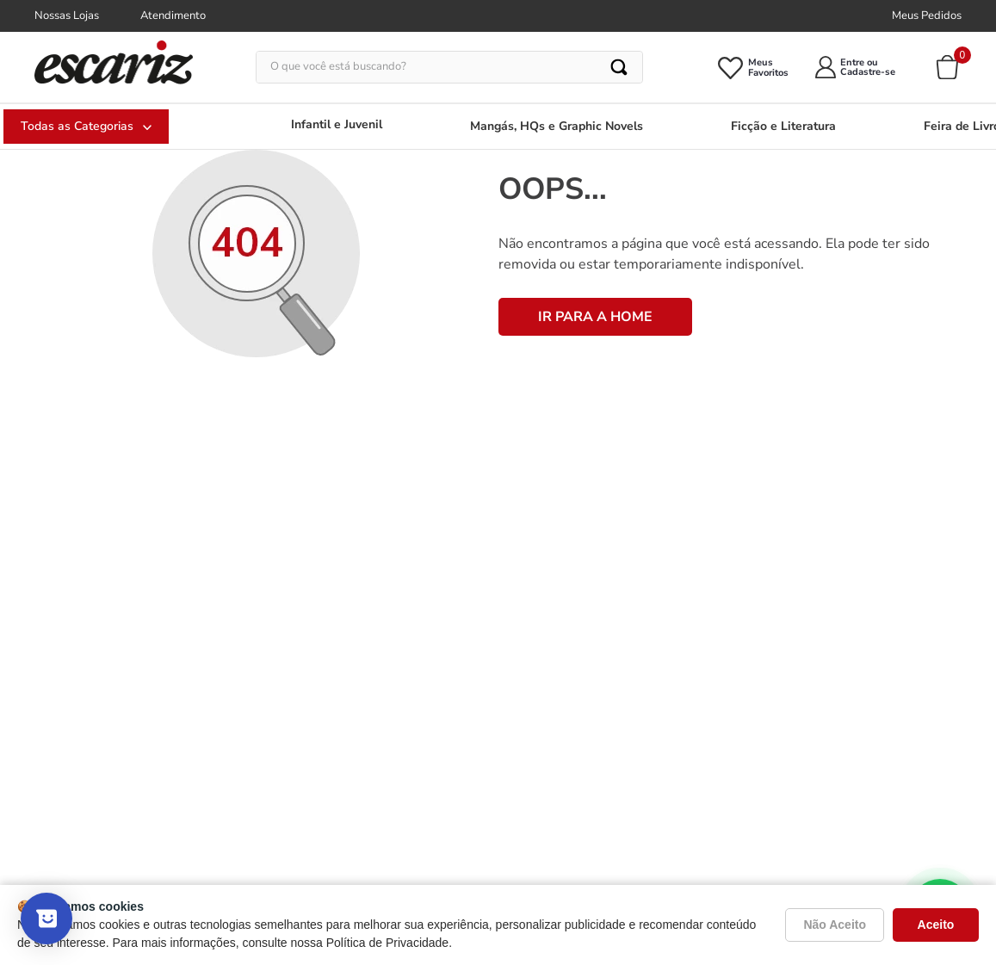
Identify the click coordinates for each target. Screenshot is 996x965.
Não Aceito (834, 924)
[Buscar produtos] (620, 67)
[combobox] (449, 67)
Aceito (936, 924)
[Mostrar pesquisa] (46, 918)
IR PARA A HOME (595, 316)
